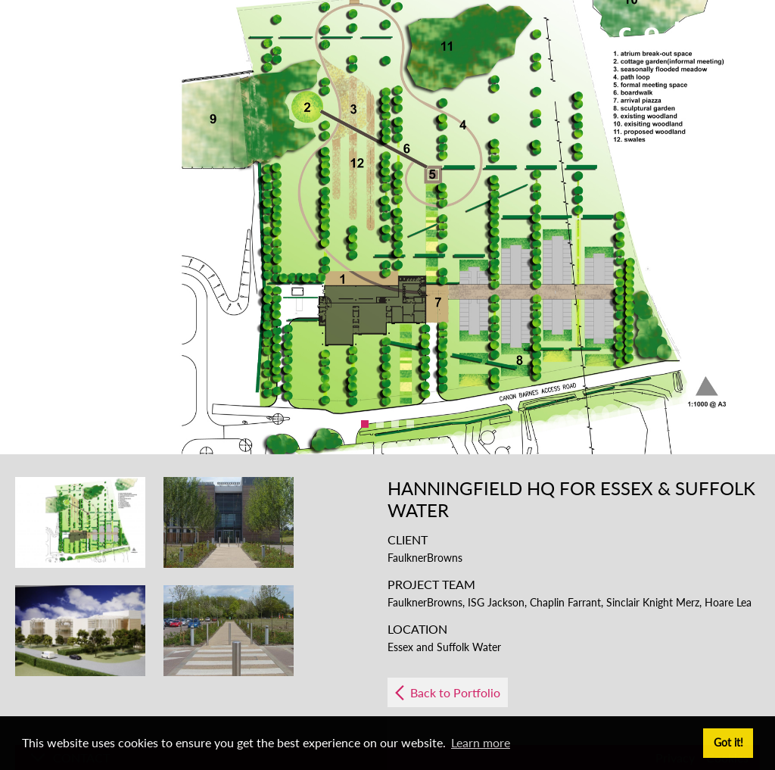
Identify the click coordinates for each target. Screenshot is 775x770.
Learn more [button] (480, 742)
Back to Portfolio (455, 692)
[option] (387, 227)
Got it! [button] (728, 742)
